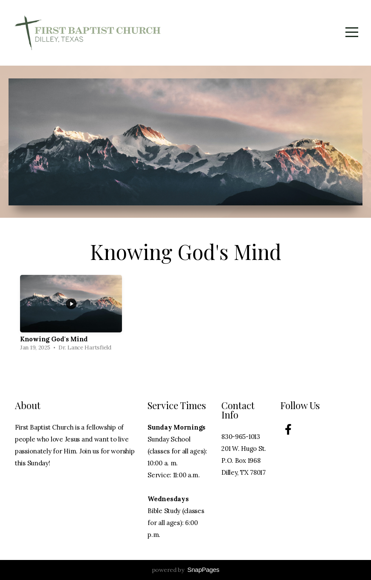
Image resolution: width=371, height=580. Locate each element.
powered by (186, 570)
